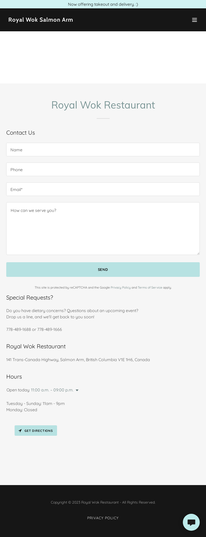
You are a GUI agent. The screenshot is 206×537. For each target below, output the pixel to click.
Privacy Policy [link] (121, 287)
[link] (40, 20)
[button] (194, 20)
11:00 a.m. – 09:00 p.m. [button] (52, 389)
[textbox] (103, 149)
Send (103, 269)
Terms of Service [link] (150, 287)
